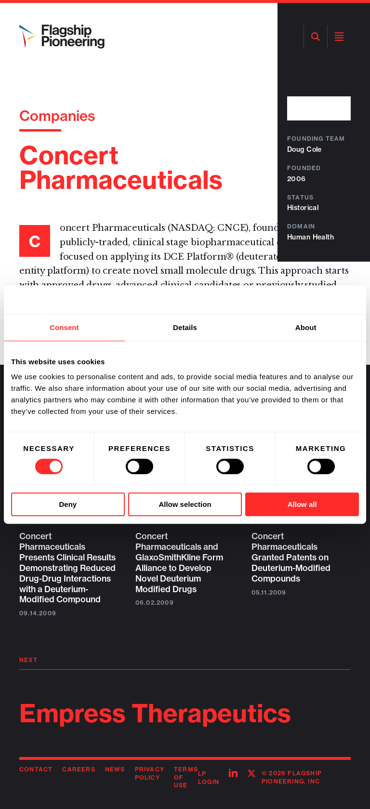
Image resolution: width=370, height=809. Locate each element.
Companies (57, 115)
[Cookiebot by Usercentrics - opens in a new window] (317, 299)
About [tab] (306, 327)
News (115, 769)
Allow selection (185, 504)
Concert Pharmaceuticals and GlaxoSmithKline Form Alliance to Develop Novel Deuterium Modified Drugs (179, 562)
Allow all (302, 504)
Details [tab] (185, 327)
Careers (78, 769)
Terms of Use (186, 777)
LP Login (208, 777)
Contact (36, 769)
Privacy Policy (149, 773)
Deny (68, 504)
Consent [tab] (64, 327)
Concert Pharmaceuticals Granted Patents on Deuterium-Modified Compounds (290, 557)
